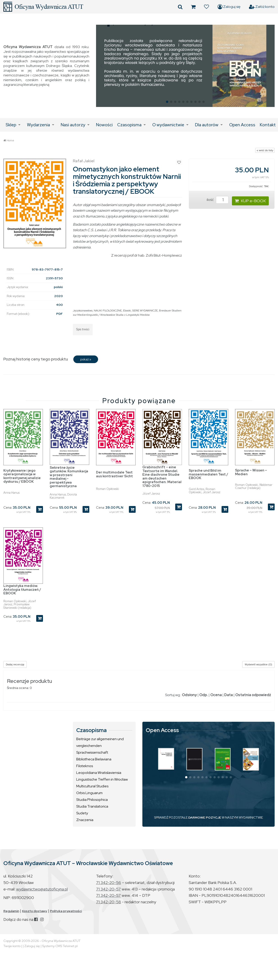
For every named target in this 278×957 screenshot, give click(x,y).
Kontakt (268, 125)
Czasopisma (129, 125)
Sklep (11, 125)
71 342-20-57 (108, 889)
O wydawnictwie (168, 125)
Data (228, 695)
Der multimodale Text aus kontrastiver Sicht (114, 474)
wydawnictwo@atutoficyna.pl (42, 889)
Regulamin (11, 911)
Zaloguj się (228, 6)
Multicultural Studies (92, 786)
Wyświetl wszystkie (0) (258, 664)
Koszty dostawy (34, 911)
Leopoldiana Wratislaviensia (98, 772)
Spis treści (82, 329)
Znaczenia (84, 819)
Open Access (242, 125)
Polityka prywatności (66, 911)
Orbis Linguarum (89, 792)
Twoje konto (11, 946)
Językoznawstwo (82, 310)
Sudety (82, 813)
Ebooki (127, 310)
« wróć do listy (265, 150)
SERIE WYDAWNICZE (145, 310)
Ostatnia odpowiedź (253, 695)
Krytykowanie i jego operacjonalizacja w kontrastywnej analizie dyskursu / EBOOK (22, 476)
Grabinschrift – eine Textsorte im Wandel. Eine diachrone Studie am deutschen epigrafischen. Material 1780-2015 (162, 476)
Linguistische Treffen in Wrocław (102, 779)
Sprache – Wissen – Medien (251, 472)
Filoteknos (84, 766)
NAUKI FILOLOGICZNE (108, 310)
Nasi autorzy (73, 125)
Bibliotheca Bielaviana (93, 759)
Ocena (216, 695)
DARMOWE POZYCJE (204, 817)
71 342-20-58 (108, 901)
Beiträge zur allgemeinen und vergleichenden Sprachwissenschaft (100, 746)
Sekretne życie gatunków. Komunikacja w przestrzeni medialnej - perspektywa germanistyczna (69, 476)
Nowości (104, 125)
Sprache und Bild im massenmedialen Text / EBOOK (208, 474)
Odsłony (189, 695)
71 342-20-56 (108, 882)
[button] (101, 66)
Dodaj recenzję (15, 664)
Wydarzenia (38, 125)
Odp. (203, 695)
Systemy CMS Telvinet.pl (60, 946)
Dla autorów (206, 125)
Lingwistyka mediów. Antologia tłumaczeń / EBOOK (22, 589)
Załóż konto (262, 6)
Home (10, 140)
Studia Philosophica (92, 799)
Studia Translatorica (92, 806)
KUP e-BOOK (250, 200)
